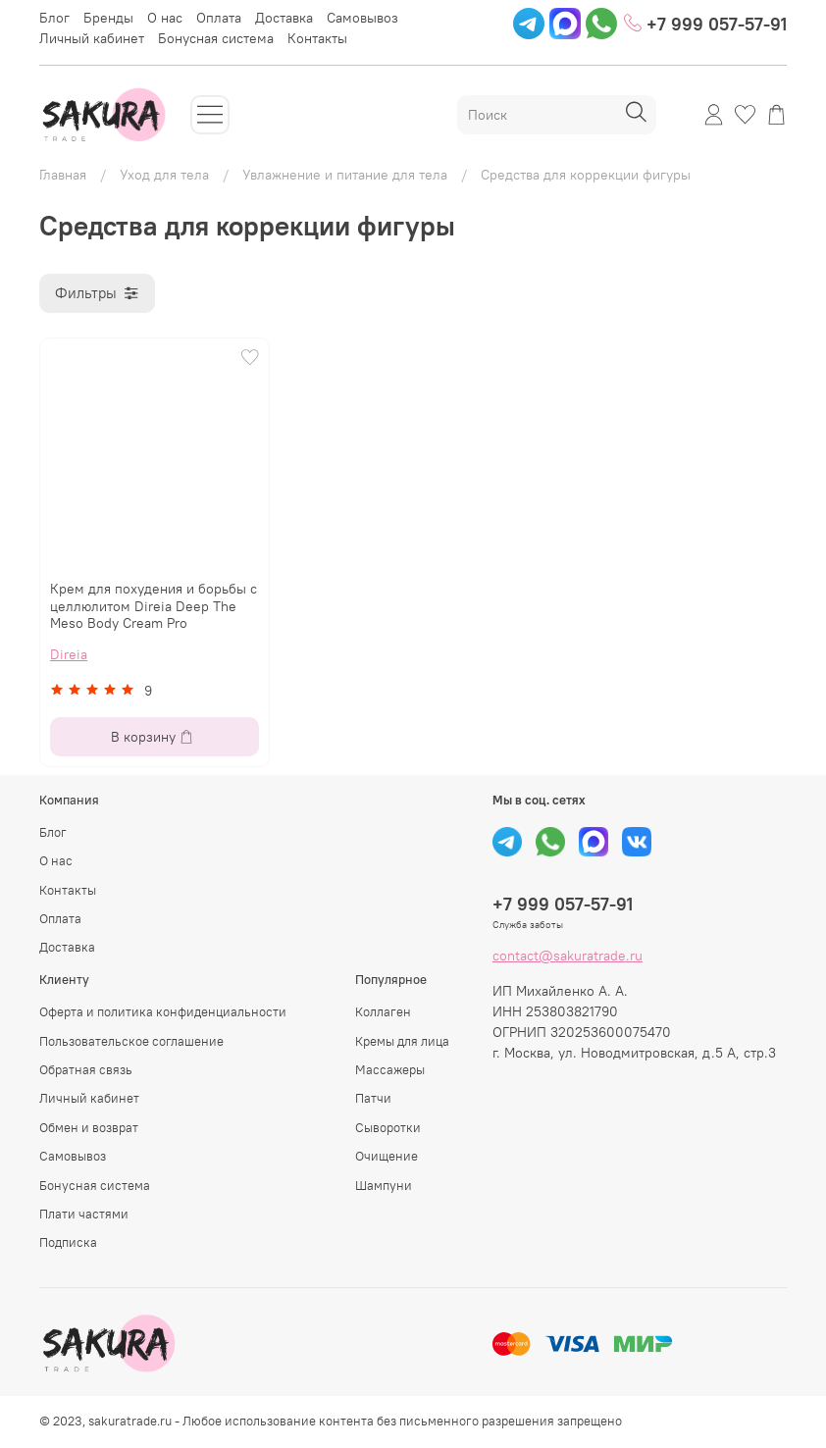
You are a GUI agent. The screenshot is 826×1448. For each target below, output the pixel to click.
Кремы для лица (402, 1041)
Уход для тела (164, 174)
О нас (164, 17)
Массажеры (390, 1069)
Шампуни (383, 1185)
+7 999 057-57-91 (705, 24)
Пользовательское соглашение (131, 1041)
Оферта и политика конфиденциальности (162, 1012)
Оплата (218, 17)
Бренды (108, 17)
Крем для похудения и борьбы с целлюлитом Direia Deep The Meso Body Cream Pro (153, 606)
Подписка (68, 1242)
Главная (62, 174)
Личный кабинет (91, 38)
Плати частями (84, 1214)
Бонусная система (216, 38)
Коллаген (383, 1012)
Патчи (373, 1098)
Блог (54, 17)
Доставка (284, 17)
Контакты (317, 38)
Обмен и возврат (88, 1127)
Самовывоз (362, 17)
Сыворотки (388, 1127)
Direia (68, 654)
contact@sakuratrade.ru (567, 955)
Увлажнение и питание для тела (344, 174)
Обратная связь (85, 1069)
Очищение (386, 1156)
